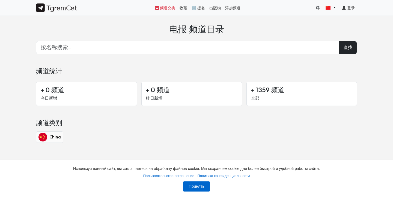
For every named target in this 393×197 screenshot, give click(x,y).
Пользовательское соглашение (168, 176)
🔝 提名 (198, 8)
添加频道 (232, 8)
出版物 (215, 8)
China (49, 137)
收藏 (183, 8)
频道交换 (165, 8)
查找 (348, 47)
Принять (196, 186)
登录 (348, 8)
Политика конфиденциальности (223, 176)
